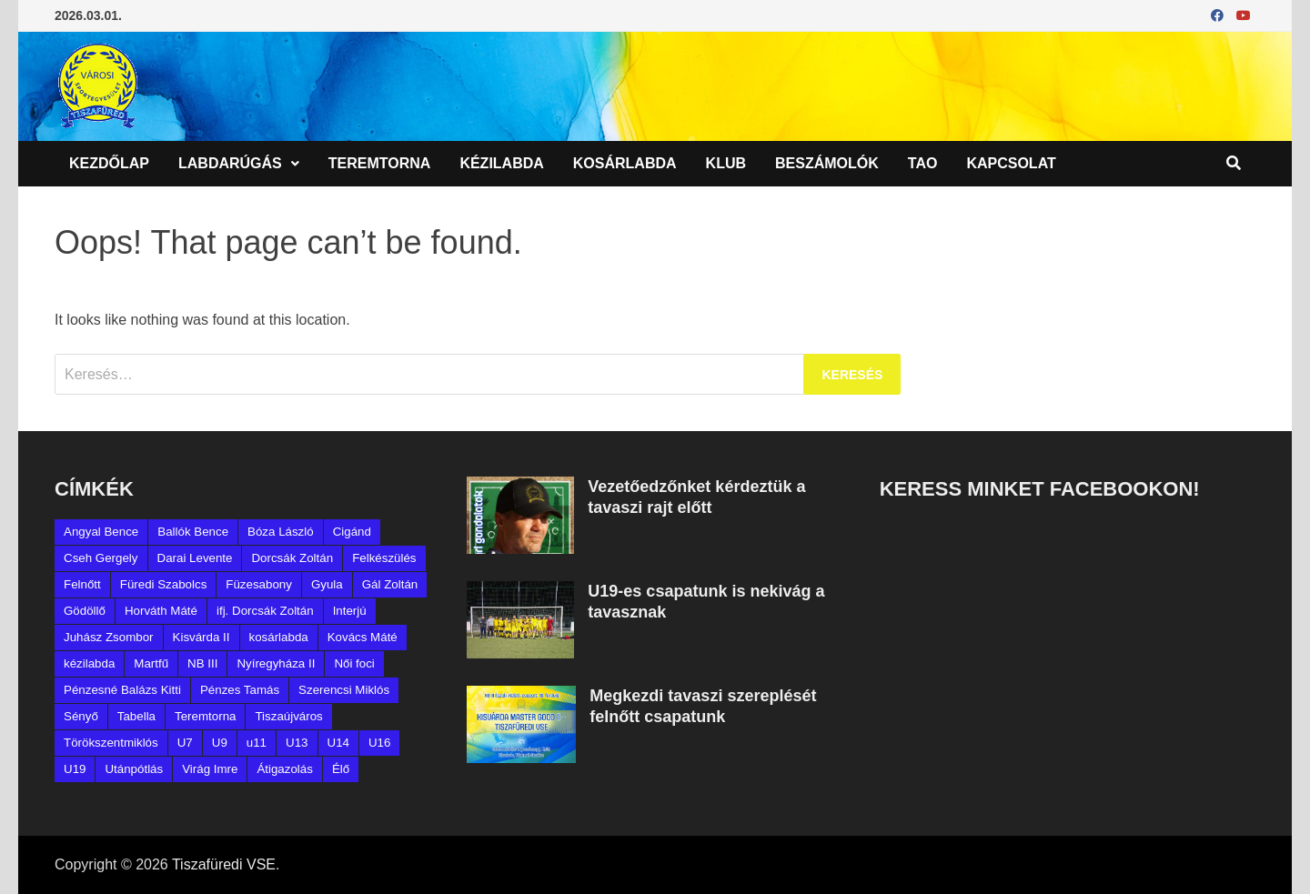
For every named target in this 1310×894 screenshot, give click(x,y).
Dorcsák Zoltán (292, 558)
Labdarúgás (230, 163)
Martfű (151, 663)
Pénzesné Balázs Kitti (122, 690)
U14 (338, 742)
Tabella (136, 716)
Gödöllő (85, 611)
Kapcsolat (1010, 163)
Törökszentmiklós (111, 742)
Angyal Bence (101, 531)
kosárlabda (278, 637)
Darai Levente (195, 558)
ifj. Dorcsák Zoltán (265, 611)
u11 (257, 742)
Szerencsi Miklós (343, 690)
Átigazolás (285, 769)
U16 (379, 742)
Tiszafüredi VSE (224, 864)
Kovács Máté (363, 637)
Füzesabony (259, 584)
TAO (923, 163)
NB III (202, 663)
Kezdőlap (109, 163)
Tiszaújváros (288, 716)
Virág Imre (209, 769)
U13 (296, 742)
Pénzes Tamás (239, 690)
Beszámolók (827, 163)
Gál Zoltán (390, 584)
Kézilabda (501, 163)
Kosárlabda (625, 163)
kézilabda (89, 663)
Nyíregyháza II (276, 663)
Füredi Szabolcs (163, 584)
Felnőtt (82, 584)
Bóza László (280, 531)
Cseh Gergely (101, 558)
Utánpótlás (134, 769)
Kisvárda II (201, 637)
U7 (185, 742)
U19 (75, 769)
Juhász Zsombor (109, 637)
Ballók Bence (192, 531)
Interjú (350, 611)
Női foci (354, 663)
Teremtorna (379, 163)
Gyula (327, 584)
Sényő (81, 716)
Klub (726, 163)
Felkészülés (384, 558)
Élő (340, 769)
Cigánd (352, 531)
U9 (219, 742)
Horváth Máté (161, 611)
